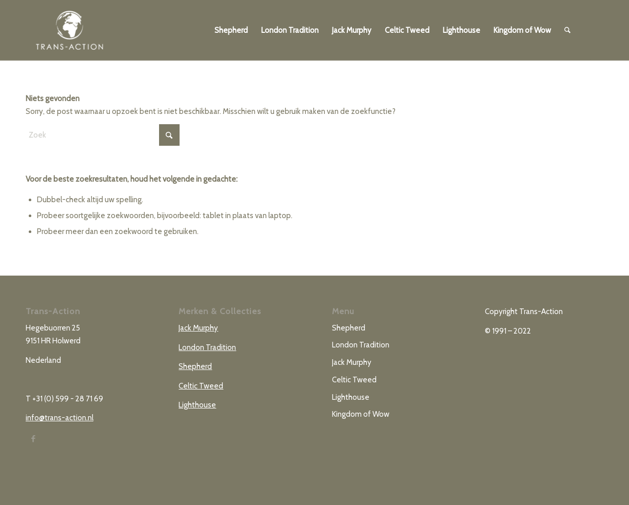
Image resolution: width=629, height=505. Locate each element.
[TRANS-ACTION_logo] (69, 30)
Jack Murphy (198, 328)
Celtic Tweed (201, 386)
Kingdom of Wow (360, 414)
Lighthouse (197, 405)
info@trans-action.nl (59, 417)
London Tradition (207, 347)
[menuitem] (231, 30)
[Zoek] (567, 30)
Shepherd (195, 366)
